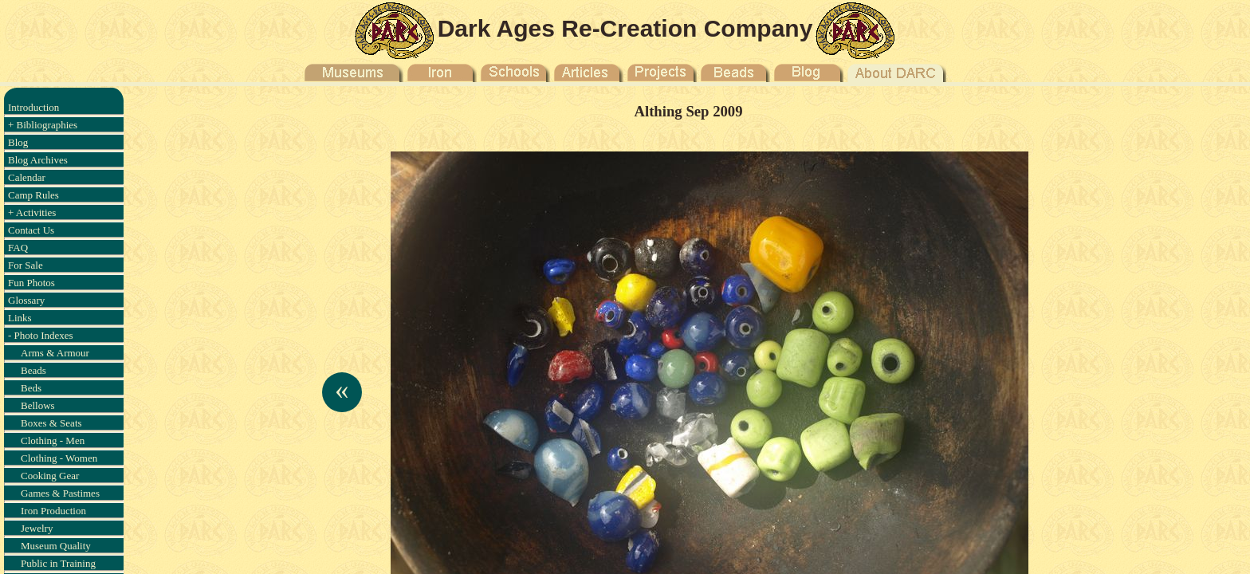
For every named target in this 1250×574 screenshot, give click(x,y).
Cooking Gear (50, 476)
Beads (33, 370)
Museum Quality (56, 546)
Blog (18, 142)
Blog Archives (38, 160)
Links (20, 318)
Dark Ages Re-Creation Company (625, 28)
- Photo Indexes (40, 335)
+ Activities (32, 212)
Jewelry (37, 528)
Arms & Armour (55, 353)
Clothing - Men (53, 440)
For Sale (25, 265)
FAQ (18, 248)
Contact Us (31, 230)
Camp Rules (33, 195)
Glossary (26, 300)
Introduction (33, 107)
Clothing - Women (59, 458)
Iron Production (53, 511)
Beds (31, 388)
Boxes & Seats (51, 423)
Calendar (26, 177)
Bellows (38, 405)
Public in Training (58, 563)
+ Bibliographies (42, 125)
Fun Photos (31, 283)
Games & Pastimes (60, 493)
